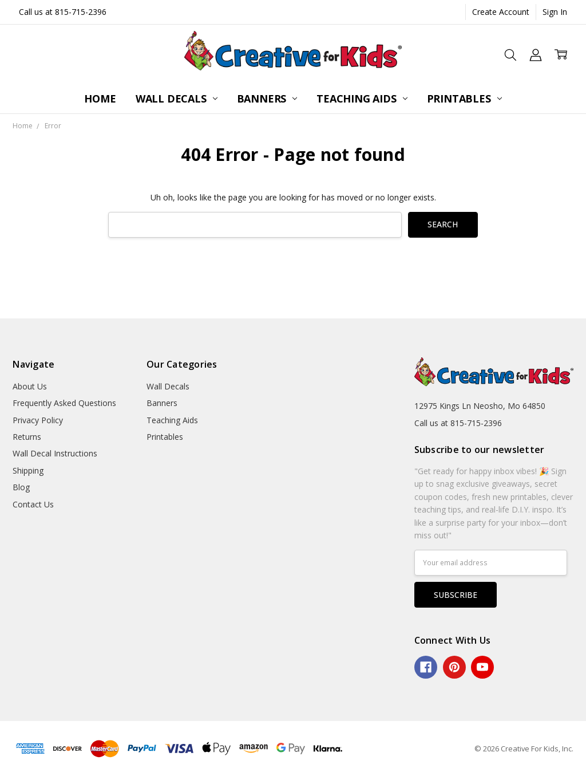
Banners (267, 98)
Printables (464, 98)
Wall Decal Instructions (55, 453)
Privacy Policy (38, 420)
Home (100, 98)
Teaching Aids (361, 98)
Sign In (555, 11)
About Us (30, 386)
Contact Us (33, 504)
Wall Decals (176, 98)
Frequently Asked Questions (64, 402)
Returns (27, 436)
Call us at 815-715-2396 (62, 11)
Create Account (500, 11)
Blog (21, 487)
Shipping (28, 470)
